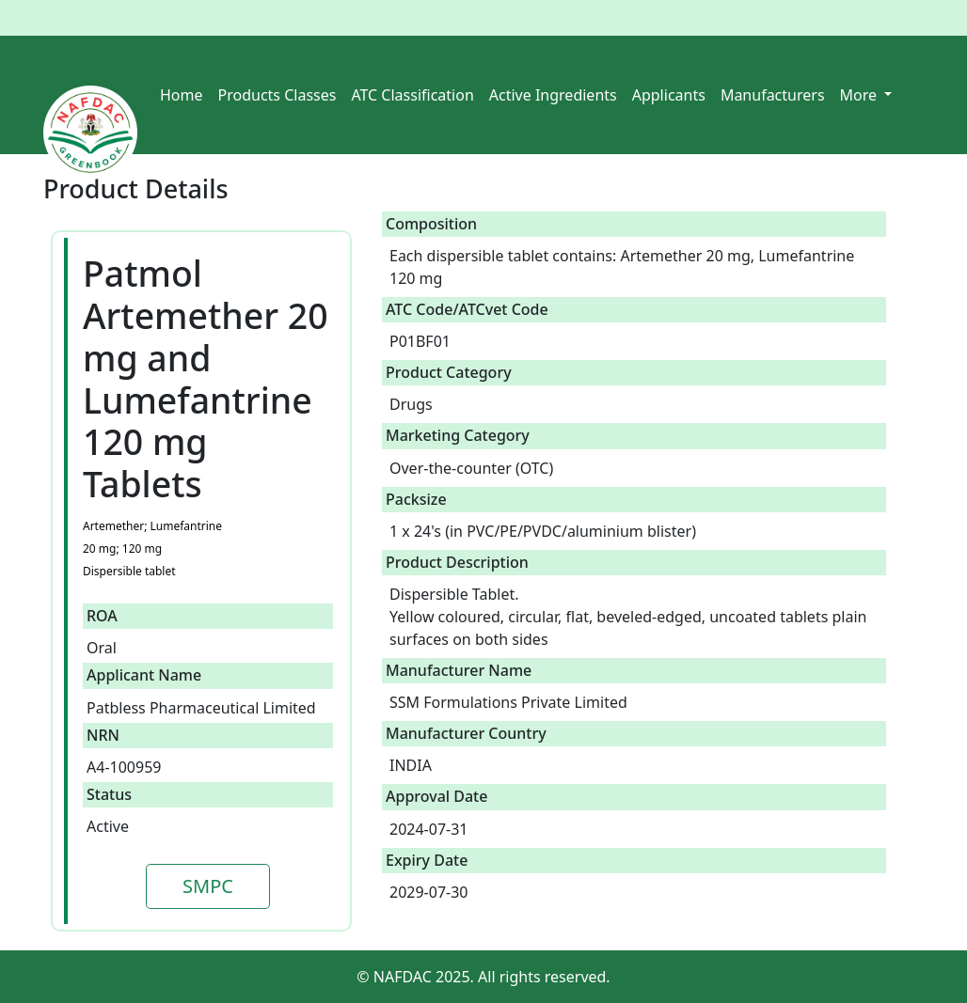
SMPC (207, 886)
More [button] (860, 95)
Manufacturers (773, 95)
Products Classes (277, 95)
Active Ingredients (553, 95)
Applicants (668, 95)
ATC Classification (412, 95)
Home (181, 95)
